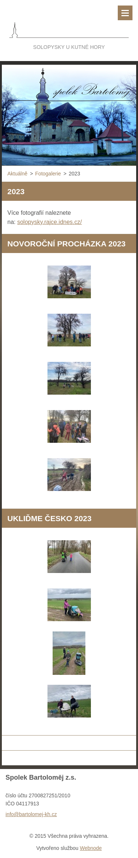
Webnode (91, 848)
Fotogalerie (48, 174)
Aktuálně (17, 174)
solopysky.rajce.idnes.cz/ (49, 222)
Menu (125, 13)
